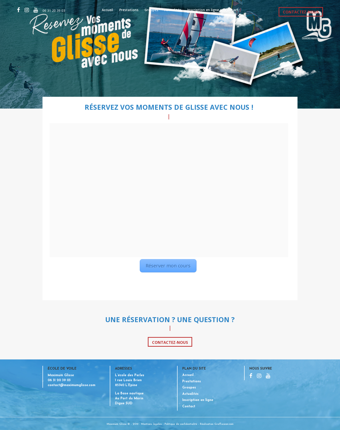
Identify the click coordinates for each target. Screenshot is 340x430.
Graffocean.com (224, 424)
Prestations (128, 10)
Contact (231, 10)
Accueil (107, 10)
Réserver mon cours (168, 265)
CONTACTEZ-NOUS (301, 12)
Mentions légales (151, 424)
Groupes (151, 10)
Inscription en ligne (203, 10)
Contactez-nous (170, 342)
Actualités (172, 10)
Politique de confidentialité (181, 424)
